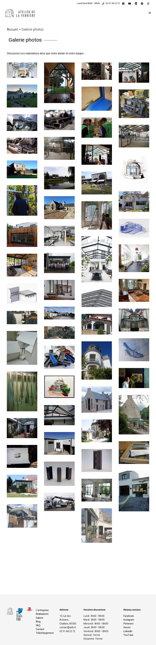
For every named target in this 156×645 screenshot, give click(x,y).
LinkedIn (128, 631)
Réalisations (42, 614)
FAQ (38, 625)
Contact (40, 629)
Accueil (13, 29)
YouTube (128, 635)
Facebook (129, 616)
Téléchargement (45, 633)
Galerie (39, 618)
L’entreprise (42, 610)
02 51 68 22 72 (111, 3)
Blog (38, 621)
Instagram (129, 620)
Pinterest (128, 623)
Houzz (127, 627)
